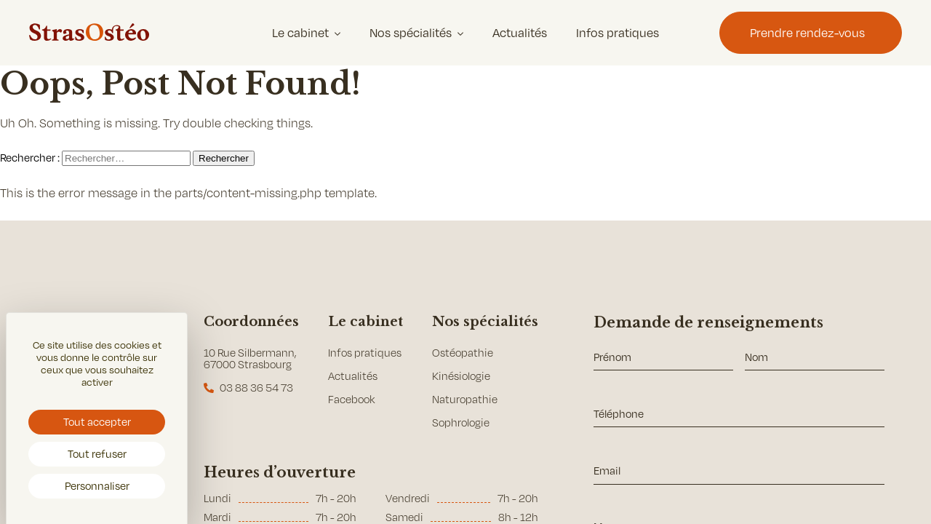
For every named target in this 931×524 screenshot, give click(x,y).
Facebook (351, 399)
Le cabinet (300, 32)
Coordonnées (251, 322)
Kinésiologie (461, 376)
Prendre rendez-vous (807, 32)
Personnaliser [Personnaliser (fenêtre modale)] (97, 485)
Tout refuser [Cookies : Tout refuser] (97, 453)
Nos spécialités (410, 32)
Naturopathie (465, 399)
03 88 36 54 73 (256, 387)
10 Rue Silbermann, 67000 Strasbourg (250, 358)
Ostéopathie (462, 352)
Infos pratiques (617, 32)
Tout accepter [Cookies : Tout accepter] (97, 421)
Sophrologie (461, 422)
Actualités (519, 32)
